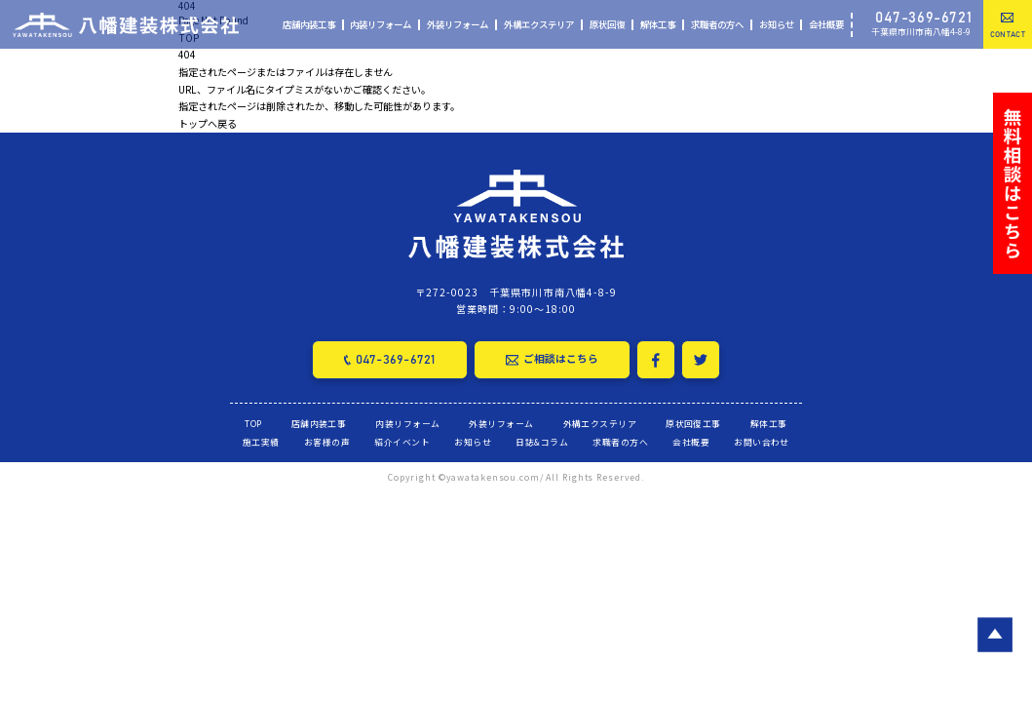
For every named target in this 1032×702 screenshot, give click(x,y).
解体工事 (657, 25)
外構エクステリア (539, 25)
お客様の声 (327, 439)
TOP (253, 420)
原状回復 (607, 25)
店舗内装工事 (309, 25)
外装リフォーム (457, 25)
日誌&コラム (542, 439)
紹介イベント (402, 439)
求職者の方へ (717, 25)
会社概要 (826, 25)
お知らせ (776, 25)
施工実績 (261, 439)
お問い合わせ (761, 439)
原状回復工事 (693, 420)
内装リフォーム (380, 25)
